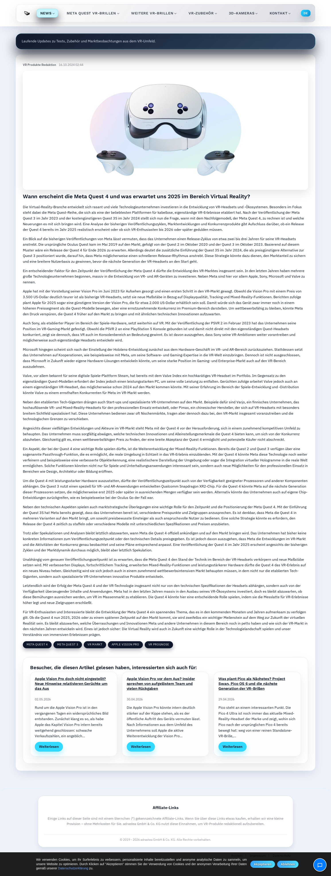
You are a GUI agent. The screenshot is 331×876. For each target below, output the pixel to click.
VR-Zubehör (203, 13)
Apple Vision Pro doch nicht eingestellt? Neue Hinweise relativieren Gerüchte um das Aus (71, 683)
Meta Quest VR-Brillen (93, 13)
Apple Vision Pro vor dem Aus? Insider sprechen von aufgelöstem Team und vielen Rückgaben (161, 683)
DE (306, 13)
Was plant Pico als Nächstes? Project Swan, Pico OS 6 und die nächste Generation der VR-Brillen (251, 683)
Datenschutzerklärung (73, 868)
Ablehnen (288, 864)
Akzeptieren (262, 864)
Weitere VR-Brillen (154, 13)
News (47, 13)
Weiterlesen (49, 746)
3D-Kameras (243, 13)
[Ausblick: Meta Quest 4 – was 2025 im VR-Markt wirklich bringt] (165, 130)
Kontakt (280, 13)
